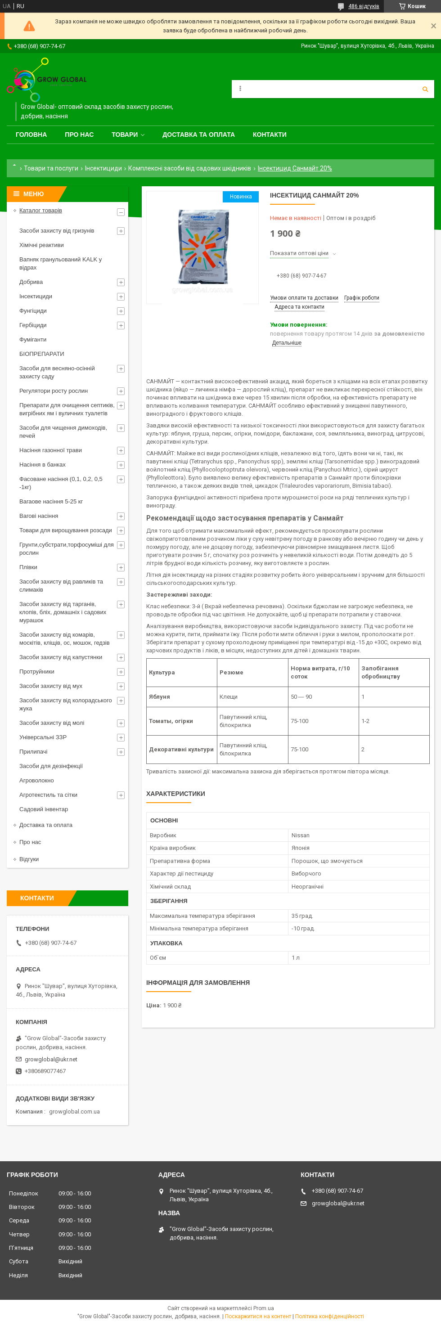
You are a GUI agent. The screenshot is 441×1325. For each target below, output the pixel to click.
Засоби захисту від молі (51, 722)
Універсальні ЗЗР (43, 737)
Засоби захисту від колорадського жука (65, 704)
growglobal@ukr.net (51, 1059)
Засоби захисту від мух (50, 686)
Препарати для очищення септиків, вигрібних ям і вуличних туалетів (67, 409)
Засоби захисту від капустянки (60, 657)
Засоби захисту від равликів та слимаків (61, 585)
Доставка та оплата (198, 134)
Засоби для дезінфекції (51, 766)
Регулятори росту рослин (53, 390)
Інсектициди (103, 168)
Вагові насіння (38, 515)
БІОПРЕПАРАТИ (41, 353)
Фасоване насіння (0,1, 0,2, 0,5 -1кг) (61, 483)
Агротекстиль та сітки (48, 794)
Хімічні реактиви (41, 245)
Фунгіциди (33, 310)
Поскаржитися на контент (258, 1316)
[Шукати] (425, 89)
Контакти (270, 134)
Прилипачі (33, 751)
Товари (125, 134)
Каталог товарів (40, 210)
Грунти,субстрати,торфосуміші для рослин (66, 548)
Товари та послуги (51, 168)
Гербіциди (33, 325)
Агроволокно (36, 780)
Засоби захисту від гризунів (56, 230)
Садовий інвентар (43, 809)
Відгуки (29, 859)
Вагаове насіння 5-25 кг (51, 501)
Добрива (31, 281)
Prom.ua (263, 1308)
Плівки (28, 567)
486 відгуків (363, 6)
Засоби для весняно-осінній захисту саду (57, 372)
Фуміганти (32, 339)
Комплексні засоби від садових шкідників (189, 168)
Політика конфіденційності (329, 1316)
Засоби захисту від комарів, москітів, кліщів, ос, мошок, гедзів (64, 638)
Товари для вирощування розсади (65, 530)
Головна (31, 134)
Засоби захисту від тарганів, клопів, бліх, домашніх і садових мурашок (62, 612)
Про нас (79, 134)
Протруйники (36, 671)
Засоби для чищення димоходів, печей (63, 431)
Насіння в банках (42, 464)
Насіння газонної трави (50, 450)
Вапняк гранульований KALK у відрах (60, 263)
